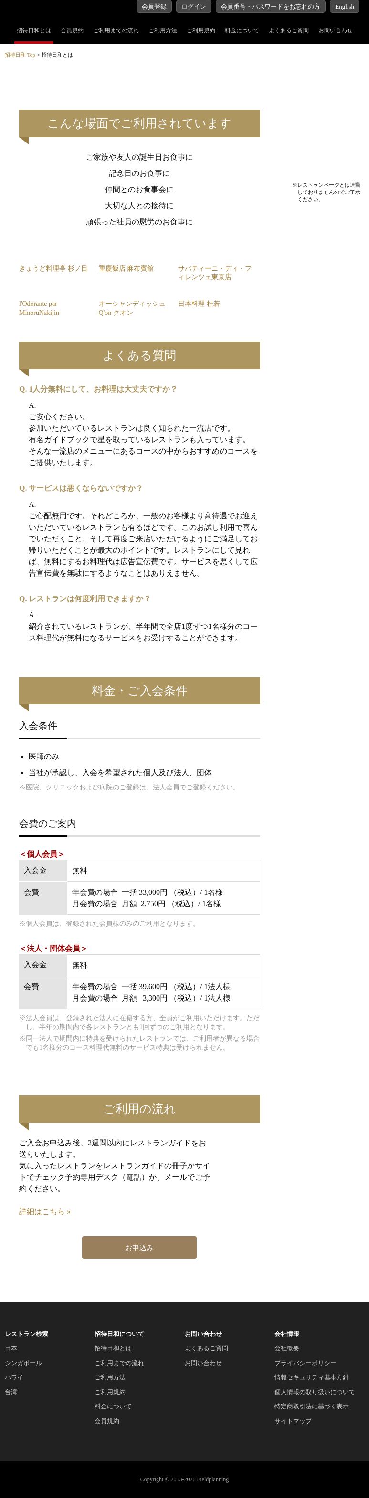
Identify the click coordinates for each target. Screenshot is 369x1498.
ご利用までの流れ (116, 30)
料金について (242, 30)
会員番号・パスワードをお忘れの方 (270, 6)
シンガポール (23, 1362)
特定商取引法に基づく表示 (311, 1406)
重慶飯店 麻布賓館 (126, 268)
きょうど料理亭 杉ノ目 (53, 268)
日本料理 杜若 (199, 303)
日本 (11, 1348)
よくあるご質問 (289, 30)
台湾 (11, 1392)
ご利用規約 (201, 30)
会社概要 (286, 1348)
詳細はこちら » (45, 1211)
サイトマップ (293, 1421)
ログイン (193, 6)
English (344, 6)
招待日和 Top (20, 55)
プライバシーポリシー (305, 1362)
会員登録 (154, 6)
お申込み (139, 1248)
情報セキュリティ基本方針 (311, 1377)
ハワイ (14, 1377)
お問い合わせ (335, 30)
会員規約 (72, 30)
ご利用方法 (162, 30)
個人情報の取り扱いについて (314, 1392)
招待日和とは (34, 30)
